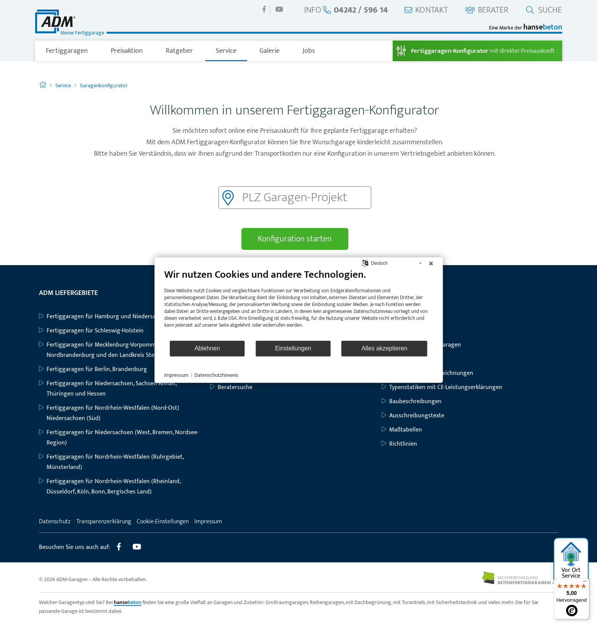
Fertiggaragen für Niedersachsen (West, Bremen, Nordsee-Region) (119, 437)
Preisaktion (127, 51)
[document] (298, 304)
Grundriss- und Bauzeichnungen (427, 373)
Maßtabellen (402, 430)
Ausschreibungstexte (413, 415)
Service (226, 51)
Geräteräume (403, 359)
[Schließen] (431, 263)
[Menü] (584, 583)
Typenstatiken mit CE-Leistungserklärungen (442, 387)
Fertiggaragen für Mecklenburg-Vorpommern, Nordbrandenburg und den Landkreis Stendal (102, 350)
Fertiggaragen (67, 51)
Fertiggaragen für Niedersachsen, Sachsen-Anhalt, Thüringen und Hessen (107, 388)
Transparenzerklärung (103, 521)
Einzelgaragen (404, 316)
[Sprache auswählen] (365, 263)
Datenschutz (55, 521)
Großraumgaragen (410, 331)
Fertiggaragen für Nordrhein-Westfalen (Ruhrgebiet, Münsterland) (111, 462)
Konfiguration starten (295, 239)
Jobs (309, 51)
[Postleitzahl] (294, 197)
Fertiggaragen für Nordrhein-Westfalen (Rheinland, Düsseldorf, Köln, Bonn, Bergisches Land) (109, 486)
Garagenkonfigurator (104, 85)
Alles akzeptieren (384, 348)
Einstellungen (293, 348)
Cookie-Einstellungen (163, 521)
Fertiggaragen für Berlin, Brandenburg (93, 369)
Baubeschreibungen (412, 401)
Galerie (269, 51)
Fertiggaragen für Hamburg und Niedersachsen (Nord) (114, 316)
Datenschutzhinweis (216, 375)
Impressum (208, 521)
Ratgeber (179, 51)
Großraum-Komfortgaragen (421, 345)
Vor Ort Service (571, 561)
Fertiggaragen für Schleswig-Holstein (91, 331)
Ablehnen (207, 348)
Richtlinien (399, 444)
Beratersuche (231, 387)
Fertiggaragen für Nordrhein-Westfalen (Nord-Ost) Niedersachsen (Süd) (109, 413)
